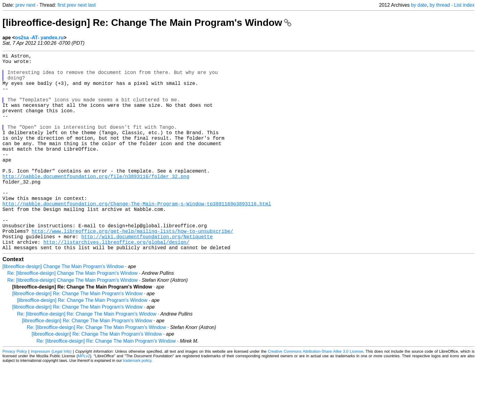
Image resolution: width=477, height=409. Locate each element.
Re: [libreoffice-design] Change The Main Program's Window (72, 317)
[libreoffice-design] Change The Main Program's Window (63, 310)
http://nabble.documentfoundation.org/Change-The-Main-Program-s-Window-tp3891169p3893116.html (136, 237)
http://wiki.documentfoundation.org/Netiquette (147, 277)
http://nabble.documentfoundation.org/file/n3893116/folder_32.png (95, 204)
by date (419, 5)
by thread (440, 5)
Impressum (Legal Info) (51, 395)
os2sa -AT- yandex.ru (39, 37)
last (92, 5)
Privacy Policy (14, 395)
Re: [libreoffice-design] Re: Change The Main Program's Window (86, 357)
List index (464, 5)
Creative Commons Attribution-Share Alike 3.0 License (315, 395)
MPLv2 (84, 399)
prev (20, 5)
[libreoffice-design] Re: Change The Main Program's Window (146, 22)
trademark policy (137, 404)
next (30, 5)
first (61, 5)
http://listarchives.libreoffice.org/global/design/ (116, 284)
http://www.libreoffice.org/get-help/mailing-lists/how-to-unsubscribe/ (132, 271)
